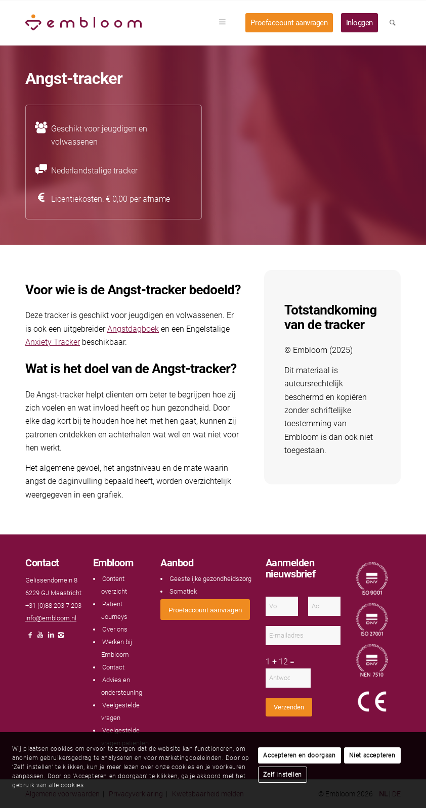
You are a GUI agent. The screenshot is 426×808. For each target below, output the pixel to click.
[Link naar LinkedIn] (51, 638)
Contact (113, 667)
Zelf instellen (282, 774)
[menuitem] (225, 23)
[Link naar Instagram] (61, 638)
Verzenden (289, 707)
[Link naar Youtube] (40, 638)
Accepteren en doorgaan (299, 755)
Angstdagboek (133, 329)
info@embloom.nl (50, 618)
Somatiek (183, 591)
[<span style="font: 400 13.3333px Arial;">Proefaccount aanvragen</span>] (205, 609)
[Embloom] (83, 23)
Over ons (114, 629)
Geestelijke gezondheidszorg (210, 578)
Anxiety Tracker (52, 342)
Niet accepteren (372, 755)
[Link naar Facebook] (30, 638)
